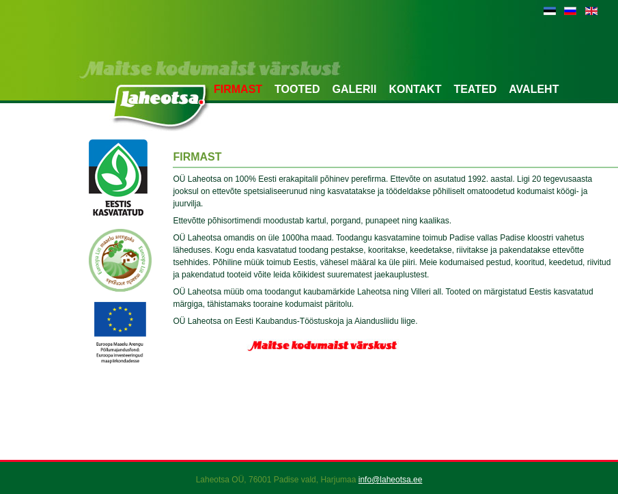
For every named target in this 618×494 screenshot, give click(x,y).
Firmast (238, 89)
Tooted (297, 89)
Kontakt (415, 89)
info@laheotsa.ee (391, 479)
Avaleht (534, 89)
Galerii (354, 89)
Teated (474, 89)
